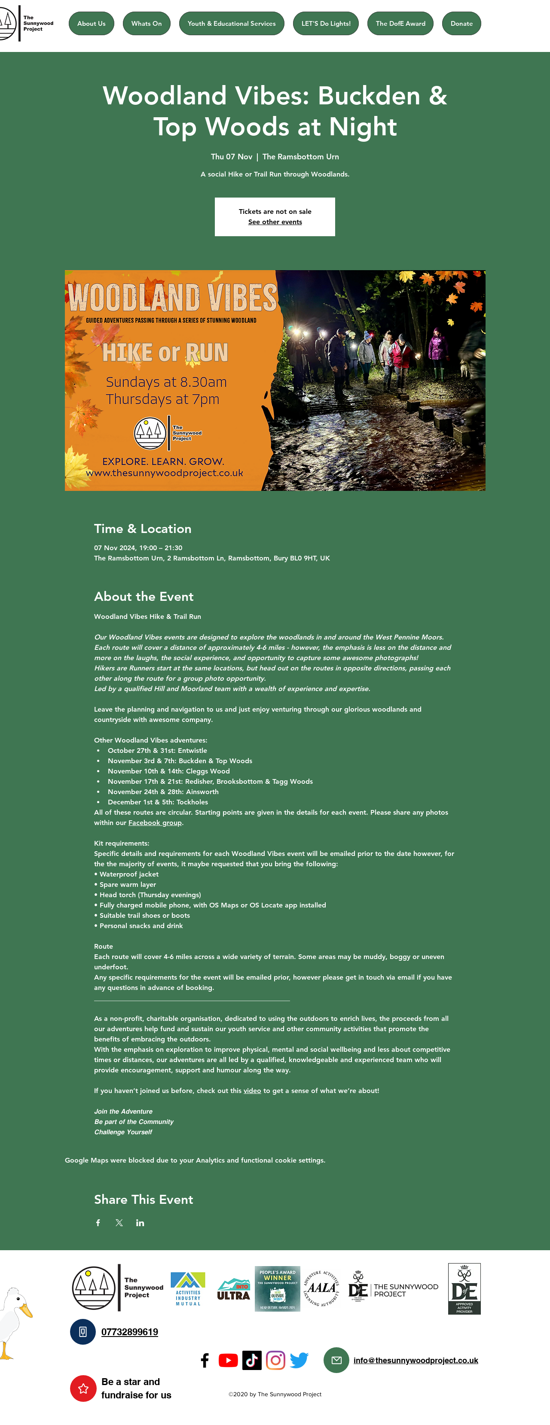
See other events (275, 222)
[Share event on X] (119, 1222)
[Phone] (83, 1332)
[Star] (83, 1388)
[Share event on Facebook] (98, 1222)
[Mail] (336, 1360)
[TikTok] (252, 1360)
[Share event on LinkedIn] (140, 1222)
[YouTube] (228, 1360)
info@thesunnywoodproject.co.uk (416, 1360)
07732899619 (129, 1331)
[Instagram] (275, 1360)
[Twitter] (299, 1360)
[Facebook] (204, 1360)
